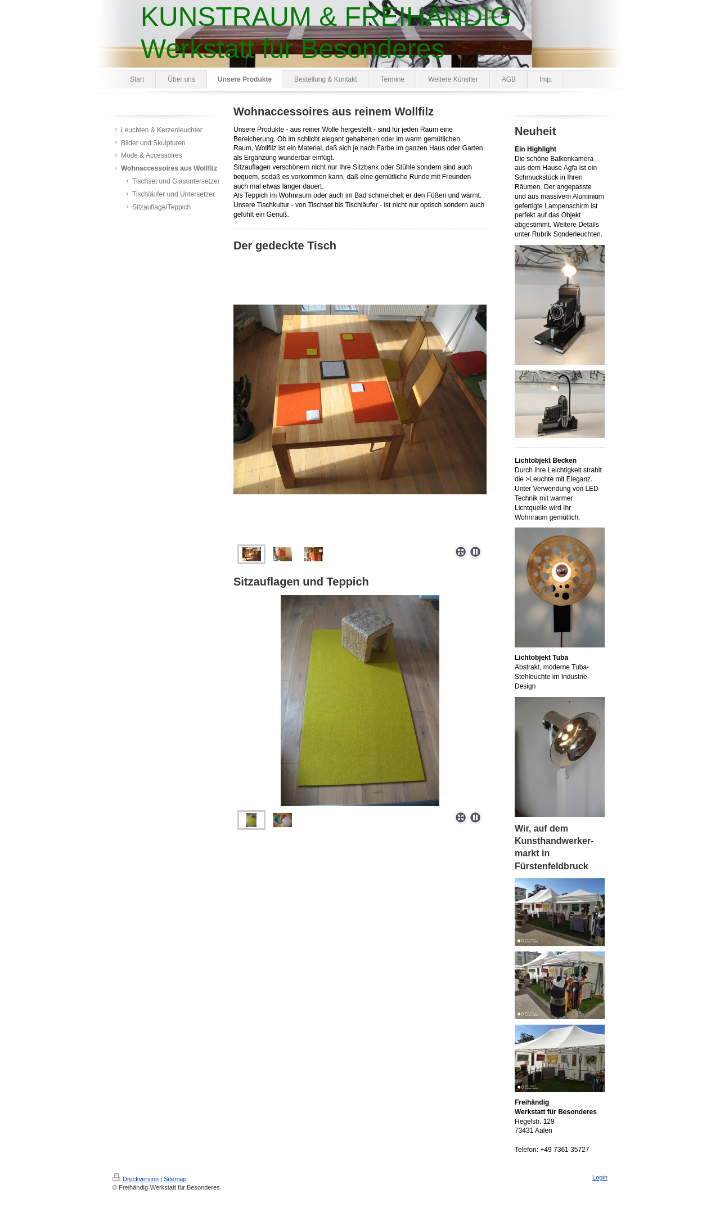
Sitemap (175, 1179)
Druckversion (135, 1179)
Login (600, 1177)
